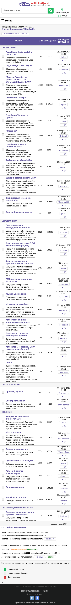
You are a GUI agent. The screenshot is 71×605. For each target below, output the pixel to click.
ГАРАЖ (9, 363)
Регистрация (62, 13)
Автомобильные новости (19, 212)
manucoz (64, 372)
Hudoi (63, 423)
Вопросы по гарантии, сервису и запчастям (17, 334)
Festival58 (63, 85)
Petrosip (63, 338)
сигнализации (12, 258)
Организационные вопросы (17, 507)
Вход (64, 16)
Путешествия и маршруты (19, 461)
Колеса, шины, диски (16, 294)
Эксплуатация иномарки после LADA (18, 199)
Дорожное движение (17, 449)
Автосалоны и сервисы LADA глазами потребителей (20, 348)
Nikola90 (63, 476)
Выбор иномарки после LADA (21, 178)
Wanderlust (64, 452)
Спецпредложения (15, 401)
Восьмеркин (63, 438)
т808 (64, 353)
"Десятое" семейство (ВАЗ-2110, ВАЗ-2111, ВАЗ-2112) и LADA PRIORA (18, 79)
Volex (63, 57)
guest (63, 213)
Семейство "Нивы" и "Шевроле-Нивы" (16, 145)
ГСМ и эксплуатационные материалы (19, 280)
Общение (7, 412)
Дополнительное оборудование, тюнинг (18, 226)
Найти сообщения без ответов (15, 34)
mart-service (63, 405)
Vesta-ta (63, 186)
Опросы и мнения (15, 487)
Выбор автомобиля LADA (19, 160)
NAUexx (63, 232)
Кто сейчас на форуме (13, 528)
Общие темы (9, 47)
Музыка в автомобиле (17, 304)
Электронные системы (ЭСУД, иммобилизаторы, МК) (21, 244)
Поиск (45, 591)
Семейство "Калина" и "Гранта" (17, 116)
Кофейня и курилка (16, 497)
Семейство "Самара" (16, 97)
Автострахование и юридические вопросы (17, 321)
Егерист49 (63, 310)
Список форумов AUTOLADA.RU (18, 29)
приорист (63, 70)
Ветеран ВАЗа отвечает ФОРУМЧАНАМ (17, 417)
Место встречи (13, 432)
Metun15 (63, 167)
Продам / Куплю (11, 384)
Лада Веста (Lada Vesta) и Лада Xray (19, 53)
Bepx (63, 121)
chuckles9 (50, 539)
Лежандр (63, 500)
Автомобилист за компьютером (14, 472)
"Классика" (11, 131)
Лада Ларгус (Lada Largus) (19, 66)
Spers (63, 105)
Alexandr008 (63, 202)
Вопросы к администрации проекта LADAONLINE (20, 513)
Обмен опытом (10, 221)
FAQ (26, 253)
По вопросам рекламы (30, 591)
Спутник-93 (64, 393)
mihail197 (63, 150)
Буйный (63, 136)
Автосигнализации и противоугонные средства (19, 262)
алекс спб (63, 297)
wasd (63, 463)
